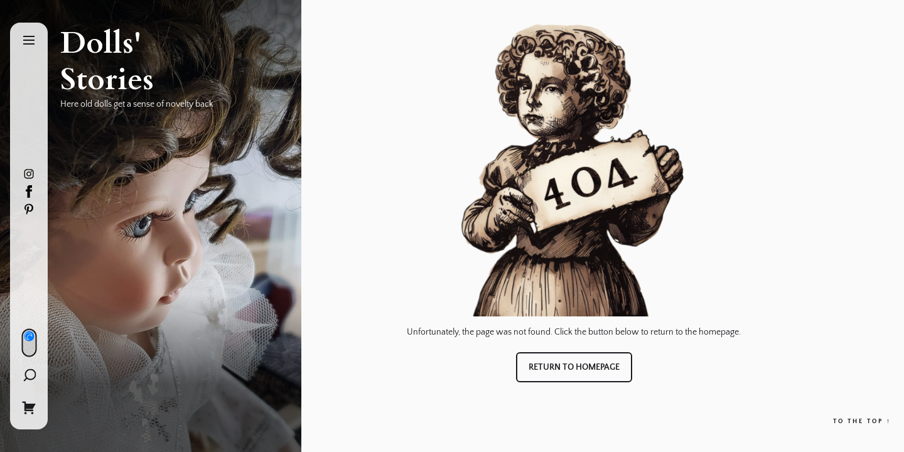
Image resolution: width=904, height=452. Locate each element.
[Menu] (28, 41)
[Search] (29, 374)
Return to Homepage (574, 367)
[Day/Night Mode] (29, 342)
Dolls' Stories (107, 61)
